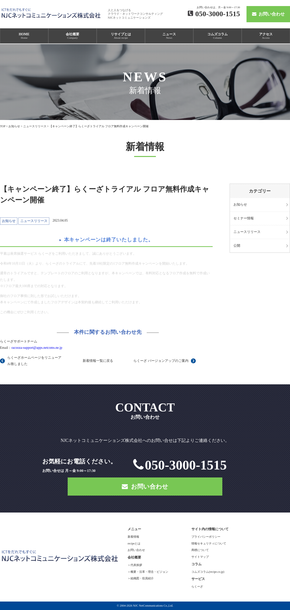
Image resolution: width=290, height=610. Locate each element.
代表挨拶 (136, 565)
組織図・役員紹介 (142, 578)
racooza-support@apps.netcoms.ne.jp (36, 348)
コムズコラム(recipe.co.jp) (207, 571)
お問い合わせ (268, 14)
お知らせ (240, 204)
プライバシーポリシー (205, 536)
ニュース (169, 35)
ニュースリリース (247, 232)
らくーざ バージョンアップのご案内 (160, 361)
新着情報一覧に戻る (98, 361)
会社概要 (72, 35)
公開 (236, 245)
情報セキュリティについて (208, 543)
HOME (24, 35)
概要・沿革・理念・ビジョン (149, 571)
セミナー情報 (243, 218)
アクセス (266, 35)
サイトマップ (200, 556)
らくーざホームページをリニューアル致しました (34, 361)
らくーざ (197, 586)
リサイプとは (121, 35)
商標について (200, 550)
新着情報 (133, 536)
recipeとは (134, 543)
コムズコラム (217, 35)
